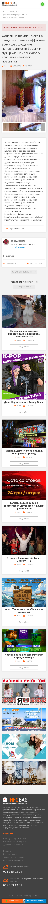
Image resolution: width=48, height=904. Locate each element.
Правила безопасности (13, 860)
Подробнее (24, 346)
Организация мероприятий (13, 14)
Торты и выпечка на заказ (13, 17)
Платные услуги (10, 854)
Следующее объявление (24, 272)
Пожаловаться (34, 263)
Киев (4, 11)
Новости (7, 851)
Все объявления (18, 247)
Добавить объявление (13, 844)
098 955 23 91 (12, 871)
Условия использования (13, 857)
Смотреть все (24, 287)
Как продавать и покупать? (15, 841)
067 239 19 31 (12, 885)
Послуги (13, 11)
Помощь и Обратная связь (15, 838)
